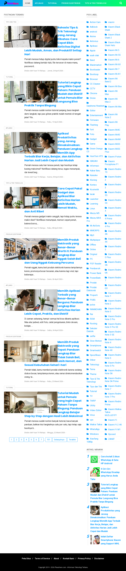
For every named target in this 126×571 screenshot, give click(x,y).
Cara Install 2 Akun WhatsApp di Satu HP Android (110, 460)
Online (93, 249)
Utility (92, 405)
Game (92, 144)
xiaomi (111, 22)
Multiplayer (95, 240)
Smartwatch (95, 350)
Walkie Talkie (96, 424)
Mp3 (92, 235)
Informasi (94, 166)
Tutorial (52, 3)
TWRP (93, 401)
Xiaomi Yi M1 (114, 429)
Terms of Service (40, 558)
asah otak (94, 55)
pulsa (92, 304)
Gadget (93, 139)
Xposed (112, 434)
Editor (92, 110)
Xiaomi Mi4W (114, 139)
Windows (94, 434)
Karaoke (94, 175)
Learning (94, 203)
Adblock (94, 27)
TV (91, 396)
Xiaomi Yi (112, 420)
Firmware (94, 120)
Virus (92, 415)
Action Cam (95, 22)
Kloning (93, 180)
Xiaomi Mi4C (114, 130)
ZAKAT (111, 439)
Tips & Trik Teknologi (96, 3)
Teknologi (94, 364)
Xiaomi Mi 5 (113, 50)
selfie (92, 336)
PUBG (92, 300)
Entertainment (96, 115)
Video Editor (95, 410)
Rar (91, 314)
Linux (92, 208)
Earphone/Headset (95, 106)
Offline (93, 244)
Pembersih (95, 268)
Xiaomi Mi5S (114, 144)
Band (92, 60)
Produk (93, 282)
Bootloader (95, 69)
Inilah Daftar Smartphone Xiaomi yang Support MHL (111, 540)
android (93, 31)
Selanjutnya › (59, 370)
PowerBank (95, 278)
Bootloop (94, 74)
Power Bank (95, 273)
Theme (93, 374)
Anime (93, 36)
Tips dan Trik (11, 22)
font (92, 129)
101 (48, 370)
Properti (94, 295)
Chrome (93, 93)
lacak (92, 194)
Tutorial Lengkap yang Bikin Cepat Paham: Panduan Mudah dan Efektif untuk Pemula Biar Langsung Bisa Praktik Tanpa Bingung (60, 78)
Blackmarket (95, 65)
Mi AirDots (95, 225)
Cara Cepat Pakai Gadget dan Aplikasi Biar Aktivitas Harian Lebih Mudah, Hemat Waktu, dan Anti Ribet (60, 167)
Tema (92, 369)
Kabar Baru (95, 170)
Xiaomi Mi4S (114, 134)
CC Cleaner (95, 84)
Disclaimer (103, 558)
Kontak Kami (69, 558)
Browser (94, 79)
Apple (92, 50)
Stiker (92, 360)
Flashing (94, 125)
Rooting (93, 323)
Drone (93, 98)
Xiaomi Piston (114, 156)
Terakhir (72, 370)
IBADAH (94, 161)
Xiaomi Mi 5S (114, 55)
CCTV (92, 88)
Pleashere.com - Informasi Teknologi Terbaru (71, 567)
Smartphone (95, 345)
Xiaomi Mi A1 (114, 74)
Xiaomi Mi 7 (113, 69)
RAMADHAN (96, 309)
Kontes (93, 185)
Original (93, 254)
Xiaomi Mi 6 (113, 59)
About (55, 558)
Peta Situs (23, 558)
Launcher (94, 199)
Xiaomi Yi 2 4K (115, 424)
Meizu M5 (94, 213)
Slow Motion (96, 341)
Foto (92, 134)
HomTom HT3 (96, 156)
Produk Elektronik (71, 3)
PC (91, 259)
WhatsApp (95, 429)
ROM (92, 319)
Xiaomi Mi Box (115, 86)
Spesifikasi (95, 355)
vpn (91, 420)
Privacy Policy (86, 558)
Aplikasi (39, 3)
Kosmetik (94, 189)
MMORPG (94, 230)
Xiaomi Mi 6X (114, 64)
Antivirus (94, 41)
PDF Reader (95, 263)
